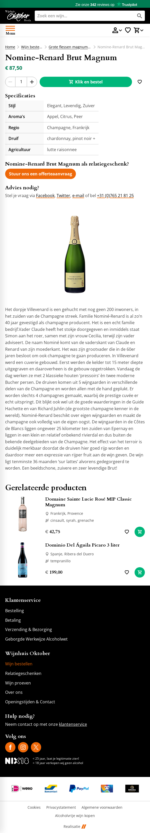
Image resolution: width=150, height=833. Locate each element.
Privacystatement (61, 807)
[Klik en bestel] (86, 82)
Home (10, 47)
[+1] (32, 82)
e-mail (78, 195)
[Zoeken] (80, 16)
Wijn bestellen (32, 47)
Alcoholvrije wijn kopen (75, 816)
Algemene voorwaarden (102, 807)
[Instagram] (23, 747)
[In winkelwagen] (140, 532)
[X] (36, 747)
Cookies (34, 807)
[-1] (10, 82)
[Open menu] (10, 30)
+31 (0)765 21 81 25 (115, 195)
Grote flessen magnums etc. (70, 47)
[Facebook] (10, 747)
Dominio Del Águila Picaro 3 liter (82, 545)
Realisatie (75, 826)
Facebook (45, 195)
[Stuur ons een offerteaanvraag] (40, 174)
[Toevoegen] (140, 82)
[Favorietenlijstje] (127, 30)
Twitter (63, 195)
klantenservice (73, 724)
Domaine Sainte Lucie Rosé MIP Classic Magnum (88, 502)
